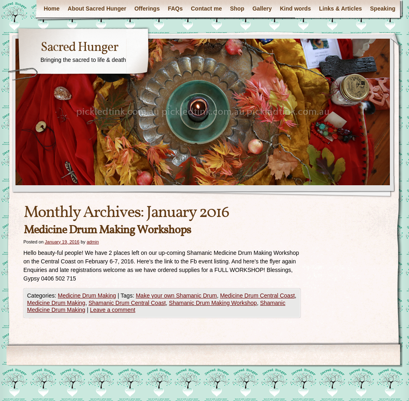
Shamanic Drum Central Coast (127, 303)
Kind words (295, 8)
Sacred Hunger (79, 48)
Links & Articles (340, 8)
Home (51, 8)
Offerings (147, 8)
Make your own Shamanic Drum (176, 295)
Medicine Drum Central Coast (257, 295)
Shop (237, 8)
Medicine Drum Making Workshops (107, 230)
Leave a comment (112, 310)
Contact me (206, 8)
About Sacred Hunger (97, 8)
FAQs (175, 8)
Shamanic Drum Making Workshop (213, 303)
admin (93, 241)
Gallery (261, 8)
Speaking (382, 8)
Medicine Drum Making (87, 295)
